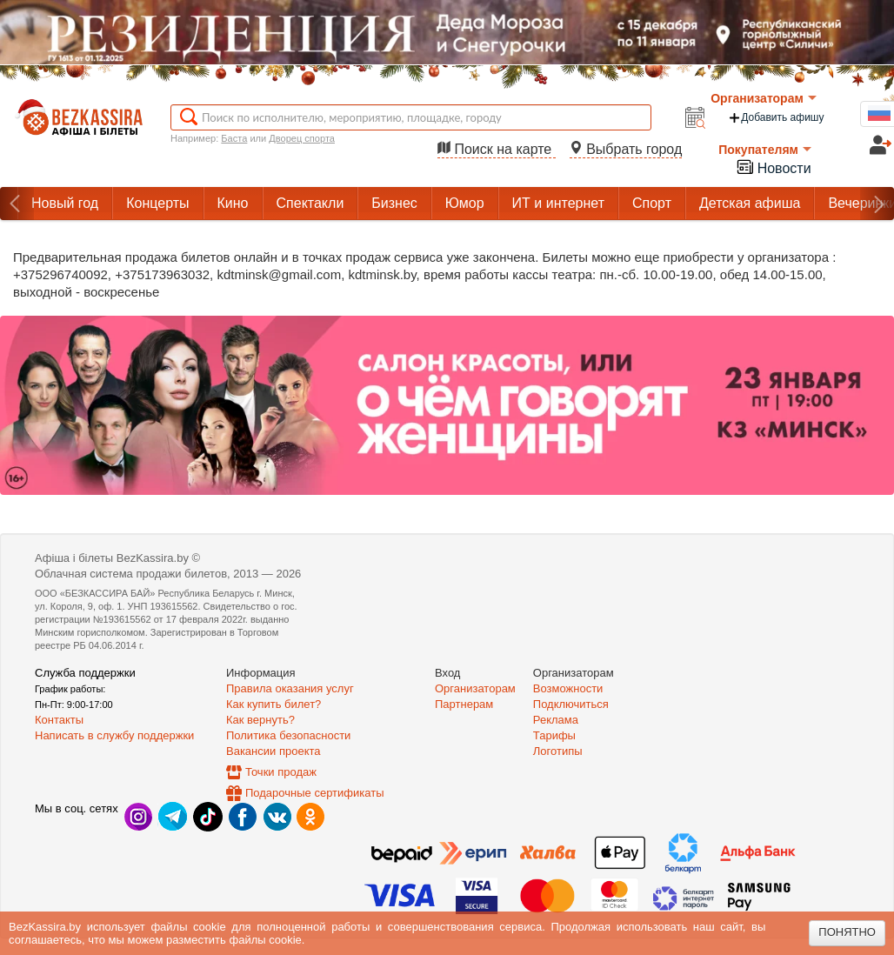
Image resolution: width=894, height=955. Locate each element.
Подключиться (571, 704)
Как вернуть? (260, 719)
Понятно (847, 931)
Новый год (64, 203)
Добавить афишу (776, 117)
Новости (773, 166)
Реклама (555, 719)
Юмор (464, 203)
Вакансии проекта (273, 751)
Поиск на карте (496, 149)
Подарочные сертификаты (314, 792)
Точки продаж (281, 771)
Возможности (568, 688)
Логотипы (558, 751)
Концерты (157, 203)
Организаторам (764, 98)
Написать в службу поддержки (114, 735)
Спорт (651, 203)
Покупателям (764, 150)
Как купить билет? (273, 704)
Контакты (59, 719)
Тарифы (554, 735)
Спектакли (310, 203)
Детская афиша (749, 203)
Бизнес (394, 203)
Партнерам (464, 704)
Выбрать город (626, 149)
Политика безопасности (288, 735)
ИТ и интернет (558, 203)
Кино (233, 203)
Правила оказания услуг (290, 688)
